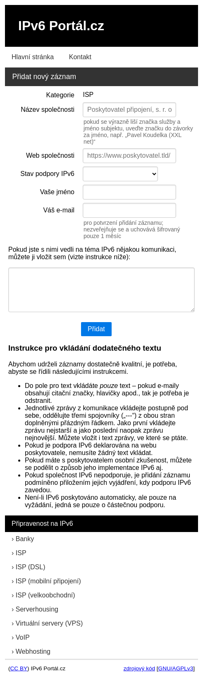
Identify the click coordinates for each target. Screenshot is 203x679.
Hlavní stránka (33, 56)
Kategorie (60, 95)
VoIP (23, 637)
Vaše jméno (57, 191)
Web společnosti (50, 155)
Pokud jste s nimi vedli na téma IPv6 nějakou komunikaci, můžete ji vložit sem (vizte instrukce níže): (92, 253)
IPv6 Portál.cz (61, 25)
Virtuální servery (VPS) (49, 623)
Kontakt (80, 56)
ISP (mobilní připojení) (48, 581)
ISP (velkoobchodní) (45, 595)
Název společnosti (47, 109)
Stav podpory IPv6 (47, 173)
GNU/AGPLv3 (175, 668)
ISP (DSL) (30, 567)
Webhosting (33, 651)
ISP (21, 552)
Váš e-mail (58, 210)
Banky (25, 538)
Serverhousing (37, 609)
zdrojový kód (139, 668)
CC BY (19, 668)
